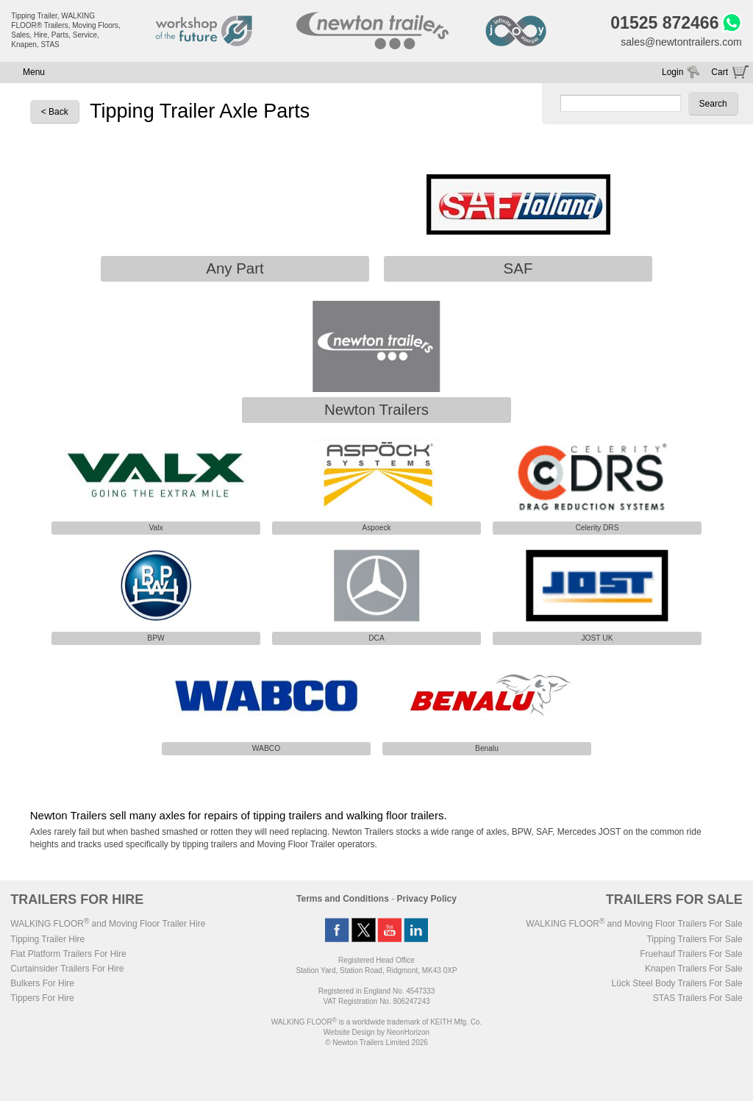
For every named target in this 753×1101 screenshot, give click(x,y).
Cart (719, 72)
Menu (34, 72)
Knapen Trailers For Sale (694, 968)
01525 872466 (664, 22)
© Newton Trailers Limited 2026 (376, 1042)
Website (349, 1032)
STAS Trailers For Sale (698, 998)
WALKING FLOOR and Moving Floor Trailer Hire (107, 924)
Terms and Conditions (342, 899)
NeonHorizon (408, 1032)
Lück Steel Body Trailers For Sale (677, 983)
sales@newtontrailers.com (681, 42)
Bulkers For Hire (42, 983)
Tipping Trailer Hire (47, 939)
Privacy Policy (427, 899)
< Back (54, 112)
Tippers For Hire (42, 998)
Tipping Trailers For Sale (694, 939)
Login (672, 72)
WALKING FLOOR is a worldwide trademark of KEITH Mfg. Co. (376, 1022)
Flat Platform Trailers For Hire (68, 954)
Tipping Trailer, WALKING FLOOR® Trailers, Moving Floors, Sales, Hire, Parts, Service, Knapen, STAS (66, 30)
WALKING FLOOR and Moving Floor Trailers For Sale (634, 924)
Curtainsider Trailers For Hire (67, 968)
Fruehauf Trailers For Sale (691, 954)
